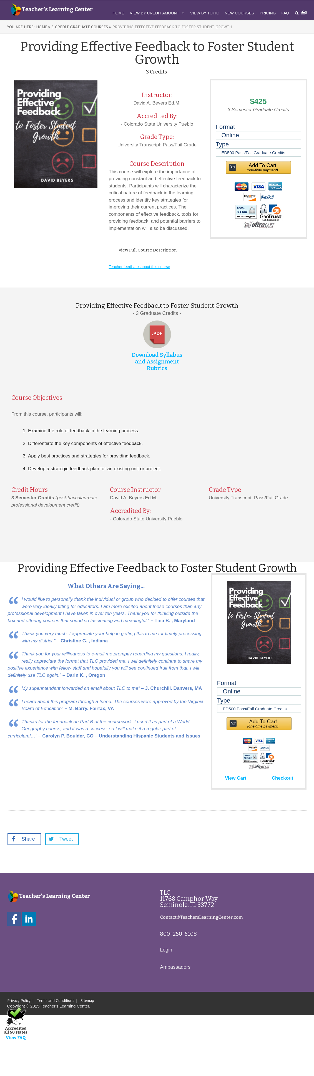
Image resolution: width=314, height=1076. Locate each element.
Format (225, 126)
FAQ (285, 13)
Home (118, 13)
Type (222, 144)
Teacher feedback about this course (139, 266)
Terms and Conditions (55, 1000)
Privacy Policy (19, 1000)
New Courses (239, 13)
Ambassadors (175, 967)
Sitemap (87, 1000)
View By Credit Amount (157, 13)
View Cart (235, 778)
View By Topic (204, 13)
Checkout (282, 778)
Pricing (268, 13)
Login (166, 950)
